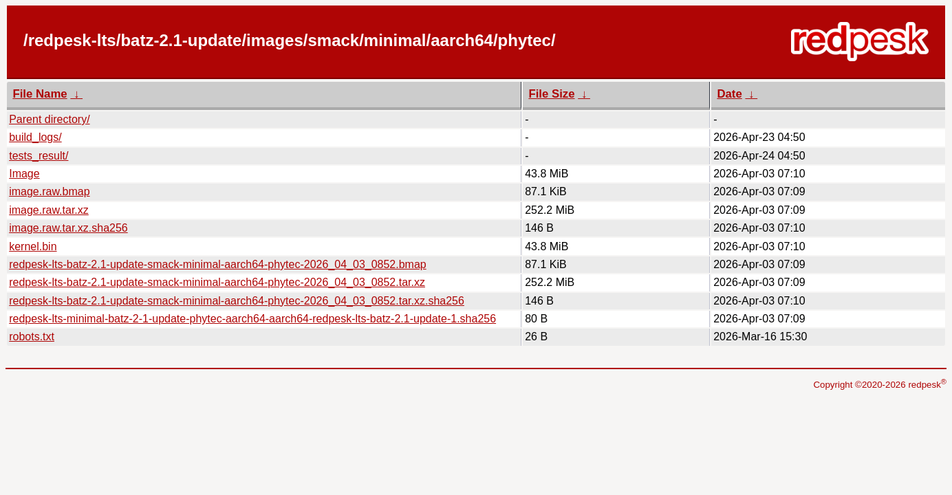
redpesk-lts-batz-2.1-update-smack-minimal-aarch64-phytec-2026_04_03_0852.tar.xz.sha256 (236, 301)
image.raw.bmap (49, 191)
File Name (39, 93)
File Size (551, 93)
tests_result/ (38, 156)
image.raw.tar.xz (49, 210)
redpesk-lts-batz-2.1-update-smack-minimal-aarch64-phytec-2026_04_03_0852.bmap (217, 264)
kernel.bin (32, 246)
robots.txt (31, 336)
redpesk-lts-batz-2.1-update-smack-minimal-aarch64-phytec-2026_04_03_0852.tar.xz (217, 282)
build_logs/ (35, 137)
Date (729, 93)
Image (24, 173)
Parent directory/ (49, 119)
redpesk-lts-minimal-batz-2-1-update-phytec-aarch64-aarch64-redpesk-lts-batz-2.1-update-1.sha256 (252, 318)
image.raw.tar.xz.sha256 (68, 228)
